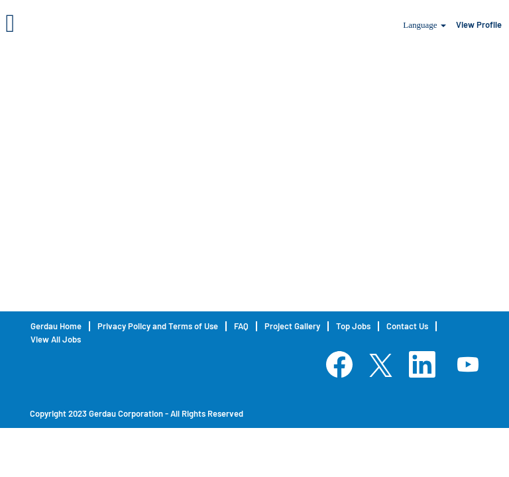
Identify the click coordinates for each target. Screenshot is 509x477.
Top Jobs (353, 326)
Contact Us (407, 326)
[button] (85, 23)
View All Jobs (55, 339)
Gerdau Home (56, 326)
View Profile (479, 24)
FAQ (241, 326)
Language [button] (424, 25)
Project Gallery (292, 326)
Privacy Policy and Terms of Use (157, 326)
